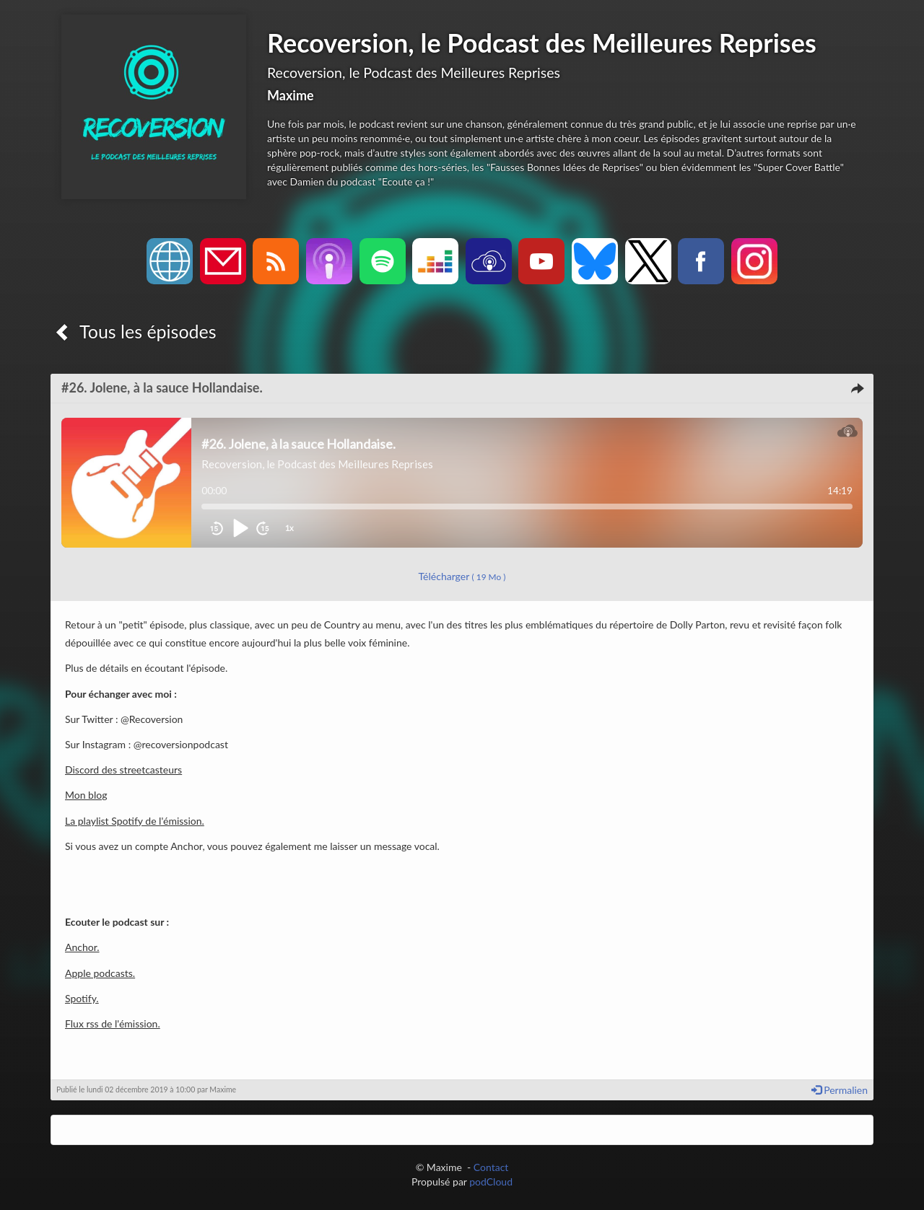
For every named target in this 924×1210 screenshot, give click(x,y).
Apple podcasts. (100, 973)
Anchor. (82, 947)
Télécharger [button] (462, 576)
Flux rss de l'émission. (112, 1023)
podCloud (491, 1181)
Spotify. (82, 998)
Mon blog (86, 795)
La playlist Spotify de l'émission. (134, 821)
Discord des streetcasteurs (123, 769)
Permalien (839, 1090)
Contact (491, 1167)
